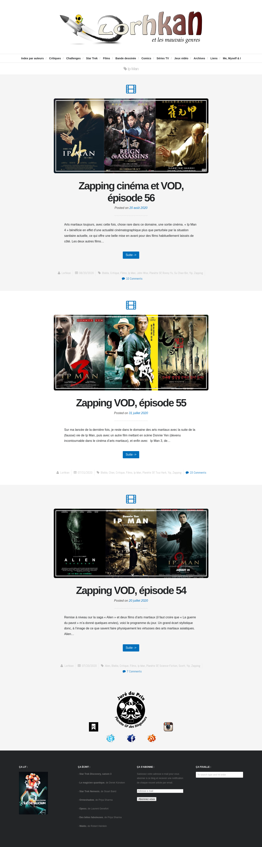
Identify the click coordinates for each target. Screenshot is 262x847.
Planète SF (155, 273)
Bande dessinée (125, 58)
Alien (107, 666)
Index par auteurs (32, 58)
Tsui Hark (161, 472)
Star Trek (92, 58)
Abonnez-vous (146, 799)
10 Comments (132, 279)
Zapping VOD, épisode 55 (131, 402)
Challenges (73, 58)
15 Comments (195, 472)
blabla (105, 273)
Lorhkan (66, 273)
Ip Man (132, 273)
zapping (198, 273)
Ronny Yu (168, 273)
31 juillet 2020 (138, 413)
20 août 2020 (138, 207)
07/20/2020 (89, 666)
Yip (191, 273)
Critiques (55, 58)
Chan (111, 472)
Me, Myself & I (232, 58)
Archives (199, 58)
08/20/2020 (86, 273)
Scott (182, 666)
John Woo (142, 273)
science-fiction (168, 666)
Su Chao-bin (181, 273)
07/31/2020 (85, 472)
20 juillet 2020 (138, 600)
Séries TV (163, 58)
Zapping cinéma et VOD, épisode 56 (131, 191)
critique (114, 273)
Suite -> (131, 255)
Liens (214, 58)
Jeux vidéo (181, 58)
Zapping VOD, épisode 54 (131, 590)
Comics (146, 58)
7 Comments (132, 671)
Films (106, 58)
